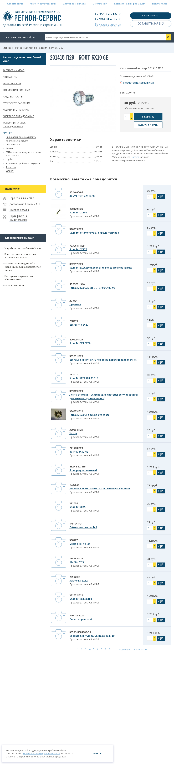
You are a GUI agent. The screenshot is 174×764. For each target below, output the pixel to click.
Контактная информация (129, 3)
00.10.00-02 (76, 192)
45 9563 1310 (77, 284)
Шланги (10, 170)
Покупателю (159, 3)
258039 (73, 321)
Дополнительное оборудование (14, 124)
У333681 (74, 484)
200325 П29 (76, 339)
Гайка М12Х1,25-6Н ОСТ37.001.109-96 (92, 287)
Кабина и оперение (16, 109)
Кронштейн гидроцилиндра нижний (92, 635)
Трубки (9, 159)
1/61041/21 (76, 523)
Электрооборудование (18, 116)
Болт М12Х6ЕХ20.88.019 (83, 378)
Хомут (73, 433)
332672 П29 (76, 595)
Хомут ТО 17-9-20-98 (82, 196)
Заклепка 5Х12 (78, 580)
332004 (73, 503)
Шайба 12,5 (76, 562)
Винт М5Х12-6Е (78, 451)
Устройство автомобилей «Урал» (22, 248)
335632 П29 (76, 558)
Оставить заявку (151, 23)
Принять (96, 753)
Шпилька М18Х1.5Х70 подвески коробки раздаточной (103, 359)
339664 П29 (76, 429)
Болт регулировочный (83, 470)
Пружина (75, 304)
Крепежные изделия (17, 140)
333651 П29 (76, 356)
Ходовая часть (13, 96)
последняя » (140, 649)
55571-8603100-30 (80, 632)
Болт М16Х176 (78, 249)
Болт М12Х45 (77, 507)
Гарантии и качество (21, 198)
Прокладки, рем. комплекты (21, 136)
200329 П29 (76, 208)
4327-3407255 (77, 466)
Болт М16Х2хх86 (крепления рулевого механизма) (100, 267)
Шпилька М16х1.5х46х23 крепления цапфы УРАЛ (99, 488)
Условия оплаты (19, 210)
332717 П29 (76, 264)
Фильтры (11, 166)
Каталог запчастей (19, 37)
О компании (100, 3)
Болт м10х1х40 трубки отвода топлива (94, 232)
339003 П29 (76, 391)
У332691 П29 (76, 245)
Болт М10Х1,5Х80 (79, 343)
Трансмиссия (12, 83)
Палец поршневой (81, 619)
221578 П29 (76, 448)
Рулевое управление (16, 103)
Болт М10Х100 (78, 212)
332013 (73, 374)
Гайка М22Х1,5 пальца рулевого (89, 414)
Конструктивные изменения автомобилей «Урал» (20, 255)
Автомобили (15, 3)
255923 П (74, 577)
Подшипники (13, 144)
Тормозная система (16, 90)
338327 (73, 540)
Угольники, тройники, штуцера (23, 163)
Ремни (9, 148)
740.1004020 (76, 615)
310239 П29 (76, 229)
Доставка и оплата (74, 3)
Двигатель (10, 76)
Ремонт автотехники (43, 3)
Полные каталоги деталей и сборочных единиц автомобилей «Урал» (22, 267)
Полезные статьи (14, 285)
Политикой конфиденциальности (41, 753)
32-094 (73, 300)
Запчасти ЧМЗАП (13, 70)
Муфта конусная (79, 543)
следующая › (124, 649)
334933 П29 (76, 411)
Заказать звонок (108, 24)
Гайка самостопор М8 (83, 527)
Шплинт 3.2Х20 (78, 324)
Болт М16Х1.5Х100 (80, 599)
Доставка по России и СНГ (25, 204)
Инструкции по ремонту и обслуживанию (18, 278)
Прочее (7, 133)
